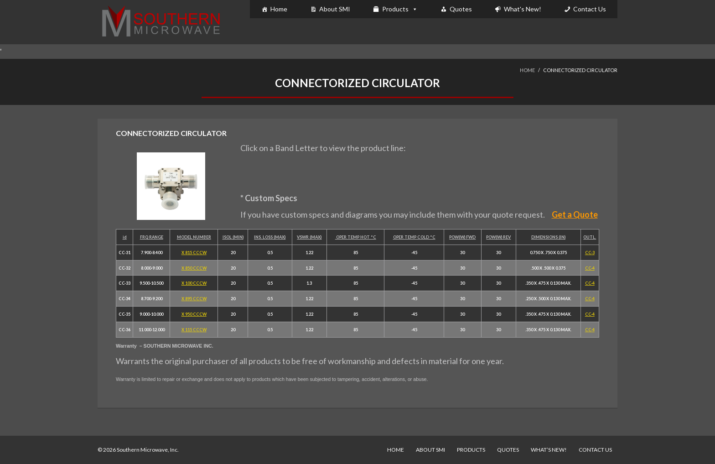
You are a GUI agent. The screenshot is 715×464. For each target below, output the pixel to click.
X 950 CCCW (194, 314)
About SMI (334, 9)
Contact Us (589, 9)
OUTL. (589, 237)
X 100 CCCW (194, 283)
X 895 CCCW (194, 298)
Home (278, 9)
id (125, 237)
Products (395, 9)
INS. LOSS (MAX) (269, 237)
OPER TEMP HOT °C (355, 237)
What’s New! (549, 449)
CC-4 (590, 268)
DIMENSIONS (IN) (548, 237)
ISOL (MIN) (233, 237)
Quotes (461, 9)
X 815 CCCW (194, 252)
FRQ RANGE (151, 237)
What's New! (522, 9)
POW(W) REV (498, 237)
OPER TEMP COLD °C (414, 237)
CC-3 (590, 252)
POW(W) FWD (462, 237)
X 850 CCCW (194, 268)
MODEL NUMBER (194, 237)
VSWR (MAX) (309, 237)
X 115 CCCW (194, 329)
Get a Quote (575, 214)
